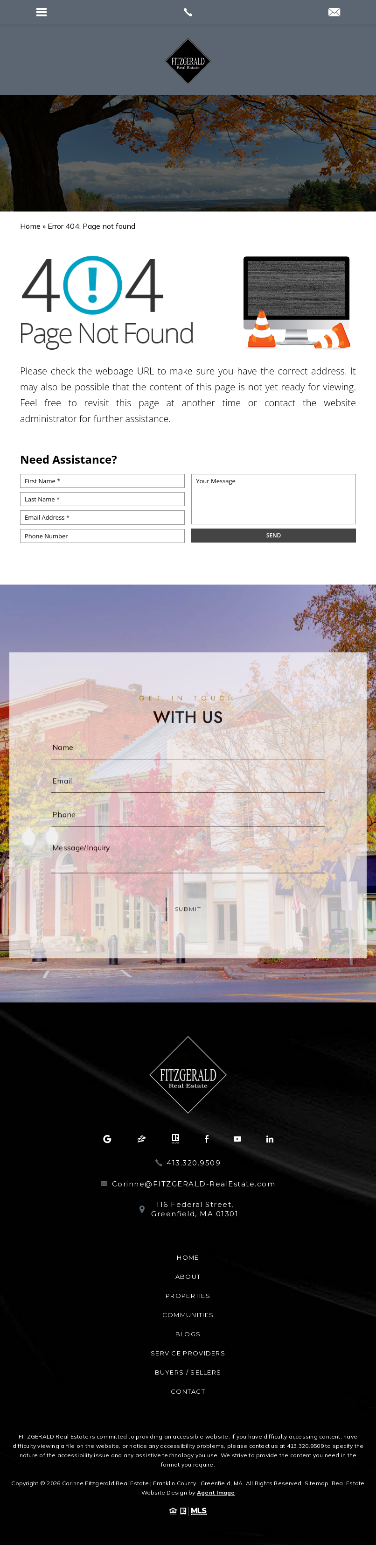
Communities (188, 1315)
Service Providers (188, 1353)
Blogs (188, 1334)
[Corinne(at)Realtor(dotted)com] (334, 12)
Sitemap (317, 1483)
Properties (188, 1295)
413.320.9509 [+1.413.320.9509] (194, 1162)
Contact (188, 1391)
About (188, 1276)
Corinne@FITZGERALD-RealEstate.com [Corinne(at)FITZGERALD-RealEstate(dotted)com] (194, 1183)
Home (188, 1257)
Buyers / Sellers (188, 1372)
